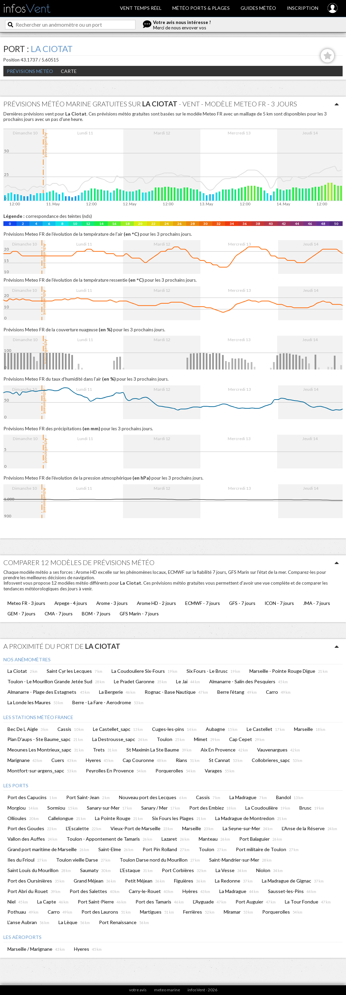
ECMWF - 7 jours (202, 603)
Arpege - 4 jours (70, 603)
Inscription (302, 8)
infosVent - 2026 (202, 989)
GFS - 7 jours (242, 603)
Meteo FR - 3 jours (26, 603)
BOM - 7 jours (96, 613)
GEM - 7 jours (21, 613)
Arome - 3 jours (112, 603)
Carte (69, 71)
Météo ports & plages (201, 8)
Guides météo (258, 8)
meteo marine (167, 989)
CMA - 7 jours (59, 613)
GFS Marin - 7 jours (139, 613)
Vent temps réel (141, 8)
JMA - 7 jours (316, 603)
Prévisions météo (30, 71)
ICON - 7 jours (279, 603)
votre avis (138, 989)
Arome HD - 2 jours (156, 603)
